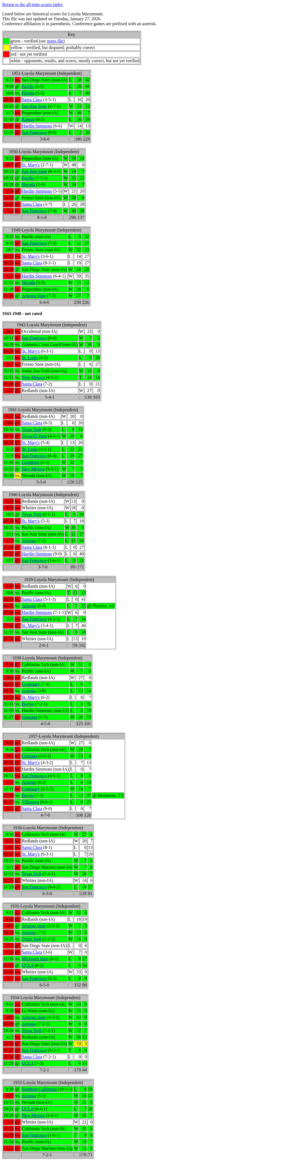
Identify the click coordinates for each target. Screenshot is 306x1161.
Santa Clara (32, 99)
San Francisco (34, 132)
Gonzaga (30, 717)
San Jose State (34, 106)
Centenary (31, 684)
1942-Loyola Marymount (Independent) (51, 324)
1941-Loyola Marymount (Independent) (43, 409)
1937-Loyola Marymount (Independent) (64, 736)
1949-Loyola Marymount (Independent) (46, 230)
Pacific (28, 86)
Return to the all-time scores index (32, 4)
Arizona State (34, 295)
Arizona (29, 540)
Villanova (30, 802)
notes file (55, 41)
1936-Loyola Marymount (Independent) (48, 827)
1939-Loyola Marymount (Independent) (59, 579)
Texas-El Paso (34, 436)
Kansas (28, 119)
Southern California (39, 1089)
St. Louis (30, 357)
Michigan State (35, 958)
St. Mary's (31, 164)
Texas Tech (32, 429)
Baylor (28, 704)
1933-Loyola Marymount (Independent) (48, 1082)
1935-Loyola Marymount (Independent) (45, 906)
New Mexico (33, 377)
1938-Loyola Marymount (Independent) (47, 658)
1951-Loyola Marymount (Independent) (47, 73)
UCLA (28, 965)
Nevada (28, 184)
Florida (28, 93)
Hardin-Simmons (37, 126)
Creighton (30, 462)
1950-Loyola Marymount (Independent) (44, 151)
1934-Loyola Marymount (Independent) (45, 997)
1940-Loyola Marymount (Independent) (43, 494)
